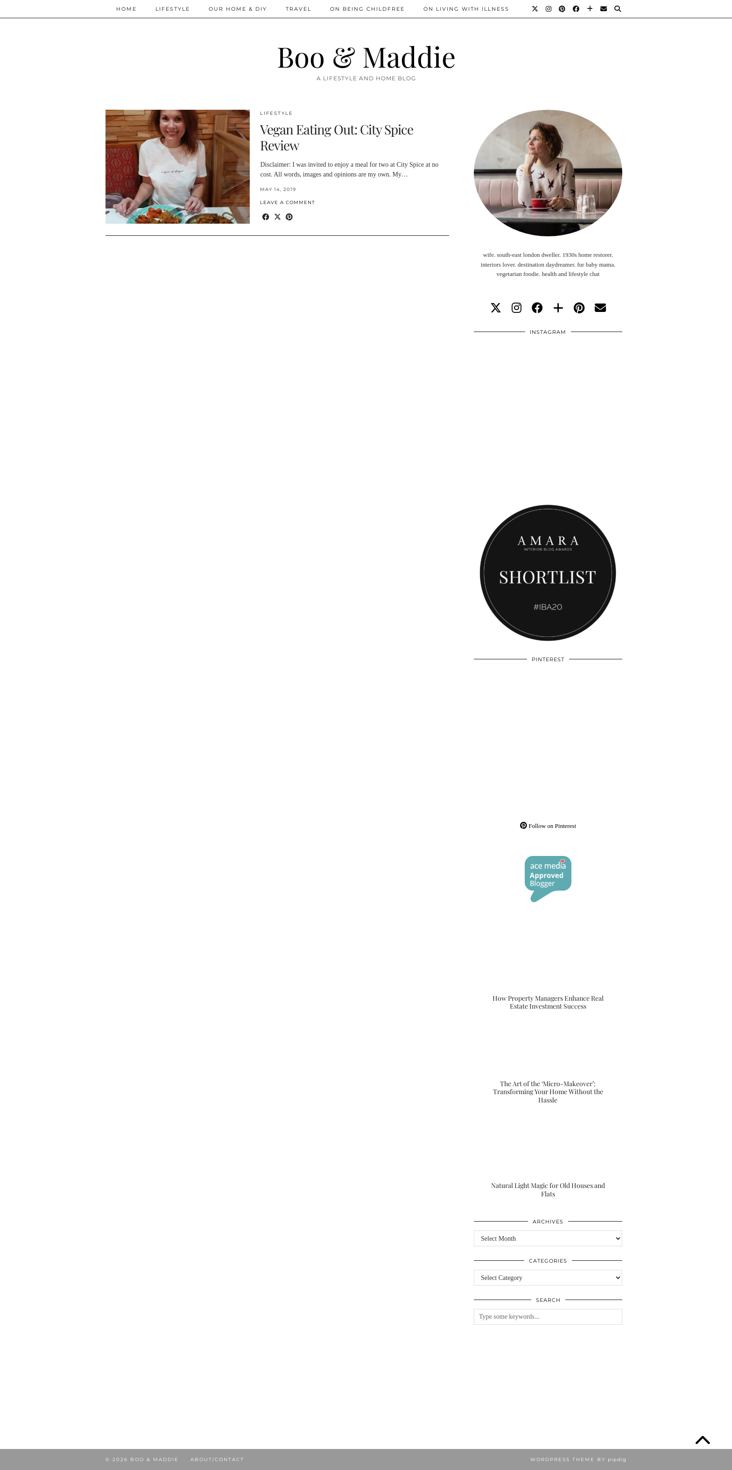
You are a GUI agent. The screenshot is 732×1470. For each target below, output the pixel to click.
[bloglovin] (558, 308)
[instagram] (516, 308)
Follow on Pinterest (548, 825)
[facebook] (537, 308)
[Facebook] (576, 9)
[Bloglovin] (590, 9)
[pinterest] (579, 308)
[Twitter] (535, 9)
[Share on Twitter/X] (277, 217)
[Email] (604, 9)
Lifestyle (172, 9)
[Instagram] (549, 9)
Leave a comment (287, 202)
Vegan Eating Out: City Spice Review (336, 137)
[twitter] (495, 308)
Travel (298, 9)
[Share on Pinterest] (289, 217)
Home (126, 9)
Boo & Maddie (366, 56)
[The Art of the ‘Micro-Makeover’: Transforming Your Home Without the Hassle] (548, 1063)
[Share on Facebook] (266, 217)
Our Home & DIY (238, 9)
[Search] (618, 9)
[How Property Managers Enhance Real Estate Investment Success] (548, 969)
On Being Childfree (367, 9)
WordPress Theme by (578, 1459)
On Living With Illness (466, 9)
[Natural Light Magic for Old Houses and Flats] (548, 1156)
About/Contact (217, 1459)
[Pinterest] (562, 9)
